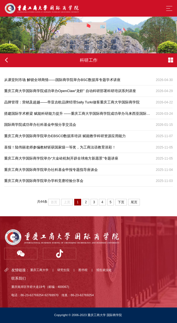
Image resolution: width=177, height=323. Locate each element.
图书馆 (83, 270)
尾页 (134, 202)
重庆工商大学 (39, 270)
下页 (121, 202)
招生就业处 (104, 270)
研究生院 (63, 270)
